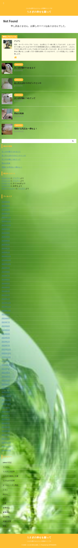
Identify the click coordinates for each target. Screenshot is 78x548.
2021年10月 (6, 404)
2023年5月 (6, 330)
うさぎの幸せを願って (39, 11)
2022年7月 (6, 369)
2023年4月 (6, 334)
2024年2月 (6, 295)
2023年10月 (6, 311)
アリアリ (16, 178)
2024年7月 (6, 276)
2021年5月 (6, 423)
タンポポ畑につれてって (24, 98)
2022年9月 (6, 361)
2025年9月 (6, 229)
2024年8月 (6, 272)
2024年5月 (6, 283)
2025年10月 (6, 225)
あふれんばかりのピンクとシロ (27, 83)
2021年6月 (6, 419)
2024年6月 (6, 279)
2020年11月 (6, 446)
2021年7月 (6, 415)
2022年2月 (6, 388)
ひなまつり (6, 178)
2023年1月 (6, 345)
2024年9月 (6, 268)
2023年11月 (6, 307)
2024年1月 (6, 299)
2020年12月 (6, 443)
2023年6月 (6, 326)
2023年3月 (6, 338)
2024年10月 (6, 264)
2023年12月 (6, 303)
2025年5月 (6, 237)
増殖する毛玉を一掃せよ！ (25, 129)
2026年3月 (6, 206)
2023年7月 (6, 322)
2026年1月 (6, 213)
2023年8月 (6, 318)
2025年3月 (6, 245)
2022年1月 (6, 392)
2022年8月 (6, 365)
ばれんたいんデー (8, 188)
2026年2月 (6, 210)
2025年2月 (6, 248)
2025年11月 (6, 221)
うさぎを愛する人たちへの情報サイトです (39, 541)
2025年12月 (6, 217)
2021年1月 (6, 439)
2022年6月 (6, 373)
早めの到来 (19, 113)
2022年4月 (6, 380)
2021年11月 (6, 400)
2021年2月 (6, 435)
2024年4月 (6, 287)
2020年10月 (6, 450)
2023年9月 (6, 314)
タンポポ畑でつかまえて (24, 68)
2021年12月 (6, 396)
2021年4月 (6, 427)
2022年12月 (6, 349)
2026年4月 (6, 202)
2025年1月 (6, 252)
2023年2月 (6, 342)
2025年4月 (6, 241)
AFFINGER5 (52, 545)
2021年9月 (6, 408)
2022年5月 (6, 377)
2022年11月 (6, 353)
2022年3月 (6, 384)
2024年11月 (6, 260)
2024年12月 (6, 256)
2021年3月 (6, 431)
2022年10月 (6, 357)
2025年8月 (6, 233)
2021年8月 (6, 412)
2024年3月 (6, 291)
